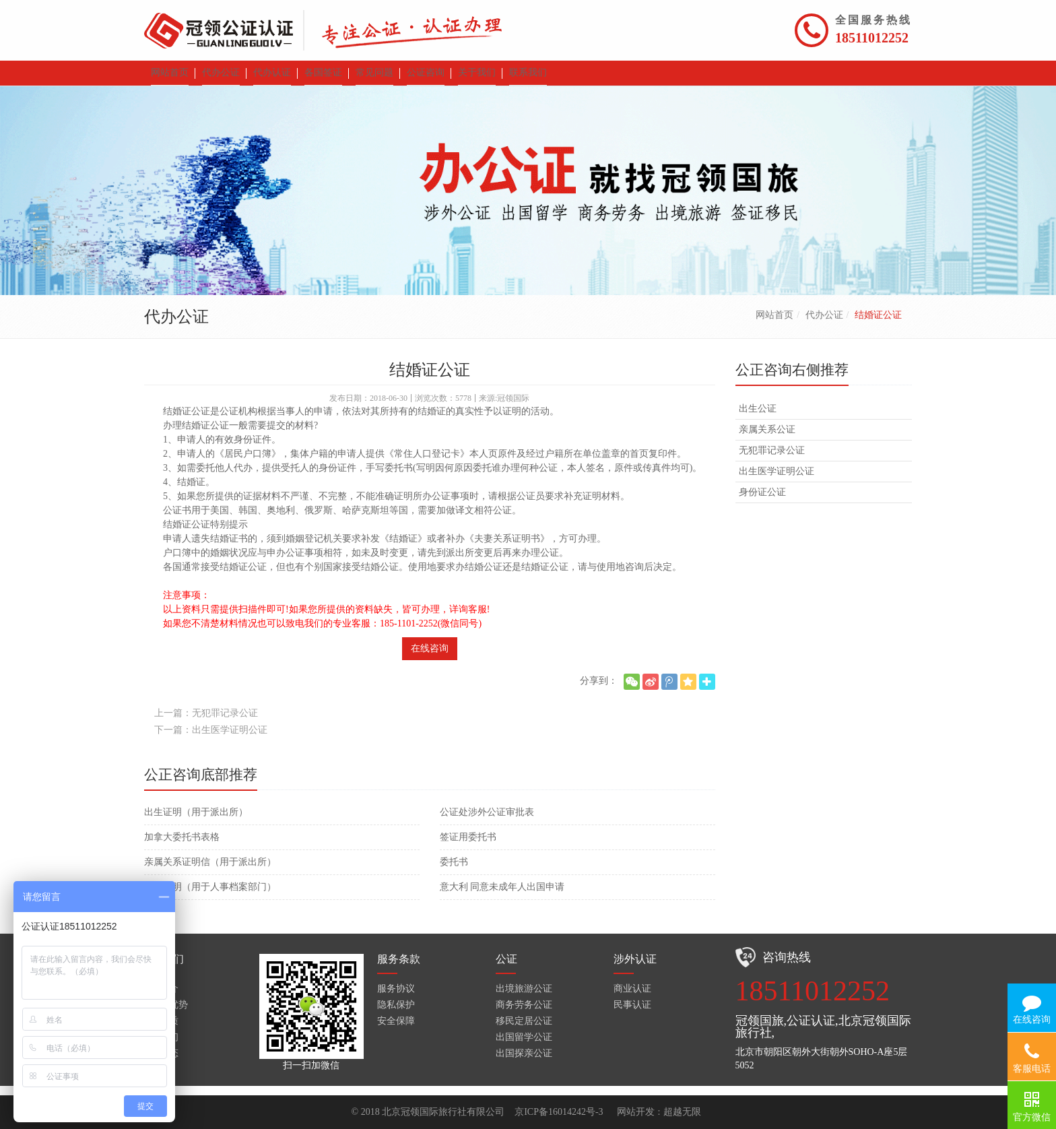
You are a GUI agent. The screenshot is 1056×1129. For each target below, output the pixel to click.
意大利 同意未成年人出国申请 (502, 896)
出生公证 (758, 418)
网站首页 (774, 324)
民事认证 (632, 1014)
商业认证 (632, 998)
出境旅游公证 (524, 998)
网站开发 (636, 1112)
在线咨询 (430, 658)
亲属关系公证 (767, 439)
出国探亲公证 (524, 1063)
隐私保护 (396, 1014)
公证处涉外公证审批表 (487, 821)
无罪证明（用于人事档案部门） (210, 896)
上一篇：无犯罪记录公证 (206, 722)
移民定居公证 (524, 1030)
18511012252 (872, 37)
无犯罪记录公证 (772, 460)
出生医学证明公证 (776, 481)
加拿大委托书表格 (182, 846)
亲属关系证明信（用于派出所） (210, 871)
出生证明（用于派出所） (196, 821)
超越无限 (682, 1112)
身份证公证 (762, 501)
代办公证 (824, 324)
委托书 (454, 871)
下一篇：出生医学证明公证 (210, 739)
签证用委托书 (468, 846)
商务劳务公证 (524, 1014)
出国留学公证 (524, 1046)
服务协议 (396, 998)
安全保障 (396, 1030)
